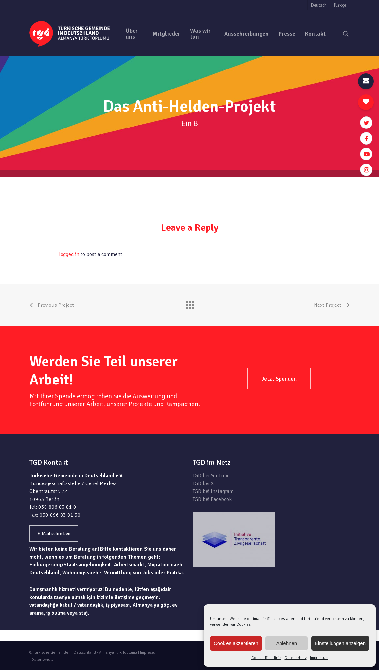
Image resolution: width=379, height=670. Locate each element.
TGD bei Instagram (213, 491)
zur (346, 181)
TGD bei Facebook (212, 499)
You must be (44, 254)
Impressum (319, 657)
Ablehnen (286, 643)
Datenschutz (296, 657)
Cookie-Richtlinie (266, 657)
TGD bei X (203, 483)
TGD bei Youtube (211, 475)
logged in (69, 254)
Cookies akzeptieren (236, 643)
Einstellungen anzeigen (340, 643)
